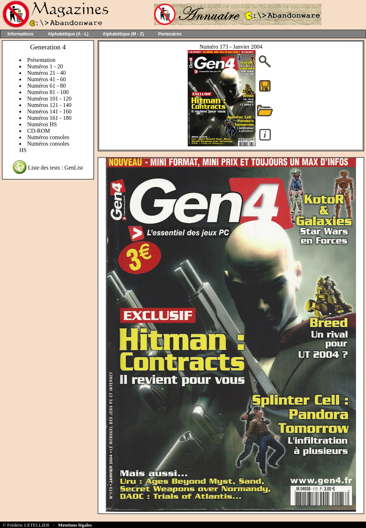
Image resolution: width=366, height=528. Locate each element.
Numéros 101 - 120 (49, 99)
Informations (21, 33)
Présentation (41, 60)
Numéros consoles (48, 137)
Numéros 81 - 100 (48, 92)
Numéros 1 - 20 (45, 66)
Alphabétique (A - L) (68, 33)
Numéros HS (42, 124)
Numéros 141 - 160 (49, 111)
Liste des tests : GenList (55, 168)
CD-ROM (38, 131)
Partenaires (170, 33)
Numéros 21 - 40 (46, 73)
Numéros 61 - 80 (46, 86)
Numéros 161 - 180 (49, 118)
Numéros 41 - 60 (46, 79)
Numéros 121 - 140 (49, 105)
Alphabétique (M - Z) (123, 33)
